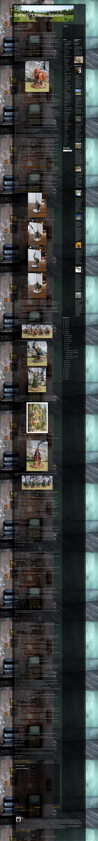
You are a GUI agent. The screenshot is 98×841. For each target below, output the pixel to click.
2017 (66, 371)
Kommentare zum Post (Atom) (26, 810)
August (67, 343)
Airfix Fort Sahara (77, 44)
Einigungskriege (68, 66)
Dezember (68, 335)
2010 (66, 378)
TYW (65, 132)
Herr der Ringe (67, 76)
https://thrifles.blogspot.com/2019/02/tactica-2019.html (26, 190)
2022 (66, 327)
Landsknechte (67, 85)
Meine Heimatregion (67, 93)
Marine (65, 90)
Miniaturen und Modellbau (24, 762)
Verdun (66, 134)
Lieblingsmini (67, 87)
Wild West (66, 140)
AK (24, 818)
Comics (66, 54)
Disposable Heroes (66, 61)
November (68, 337)
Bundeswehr (67, 52)
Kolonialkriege (67, 78)
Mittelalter (66, 104)
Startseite (38, 807)
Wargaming (32, 762)
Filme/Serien (67, 70)
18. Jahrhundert (67, 41)
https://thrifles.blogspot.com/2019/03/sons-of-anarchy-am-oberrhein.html (35, 166)
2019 (66, 333)
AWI (65, 49)
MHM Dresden (67, 95)
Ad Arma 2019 (69, 354)
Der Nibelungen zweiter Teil (72, 350)
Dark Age (66, 59)
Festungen (66, 68)
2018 (66, 369)
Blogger (55, 836)
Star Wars (66, 129)
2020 (66, 331)
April (67, 360)
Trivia (65, 130)
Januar (67, 366)
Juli (67, 345)
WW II (65, 142)
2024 (66, 323)
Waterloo (66, 137)
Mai (67, 348)
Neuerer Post (19, 807)
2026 (66, 320)
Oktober (68, 339)
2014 (66, 376)
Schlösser (66, 127)
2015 (66, 374)
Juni (67, 347)
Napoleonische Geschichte (67, 113)
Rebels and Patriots (66, 120)
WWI (65, 144)
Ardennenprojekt (68, 47)
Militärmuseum (67, 99)
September (68, 341)
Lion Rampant (67, 89)
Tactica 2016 (82, 70)
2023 (66, 325)
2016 (66, 373)
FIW (65, 71)
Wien (65, 139)
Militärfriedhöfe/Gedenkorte (67, 97)
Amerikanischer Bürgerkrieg (67, 44)
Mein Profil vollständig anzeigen (23, 830)
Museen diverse (67, 107)
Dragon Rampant (66, 64)
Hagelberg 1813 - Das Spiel (72, 356)
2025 (66, 321)
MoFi (65, 106)
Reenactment (67, 122)
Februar (68, 364)
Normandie (66, 115)
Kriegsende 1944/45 (66, 83)
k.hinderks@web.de (29, 496)
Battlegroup (67, 51)
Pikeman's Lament (66, 117)
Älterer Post (56, 807)
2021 (66, 329)
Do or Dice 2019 (69, 358)
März (67, 362)
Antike (65, 46)
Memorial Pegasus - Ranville (72, 352)
